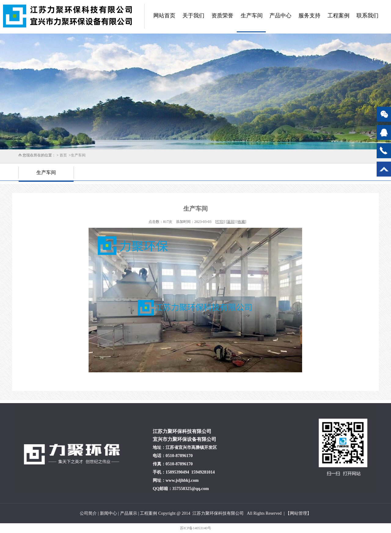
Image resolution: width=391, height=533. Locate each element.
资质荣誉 (222, 16)
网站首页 (164, 16)
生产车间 (252, 16)
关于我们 (193, 16)
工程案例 (338, 16)
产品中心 (280, 16)
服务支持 (309, 16)
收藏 (241, 222)
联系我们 (367, 16)
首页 (63, 155)
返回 (230, 222)
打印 (220, 222)
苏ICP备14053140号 (195, 528)
